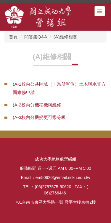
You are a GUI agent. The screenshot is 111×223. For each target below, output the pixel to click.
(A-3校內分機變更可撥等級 (39, 117)
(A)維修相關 (66, 36)
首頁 (13, 36)
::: (55, 149)
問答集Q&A (35, 36)
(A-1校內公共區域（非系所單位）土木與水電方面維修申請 (59, 88)
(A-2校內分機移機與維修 (37, 104)
